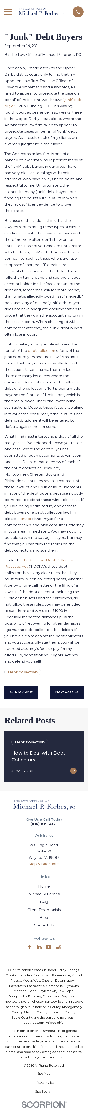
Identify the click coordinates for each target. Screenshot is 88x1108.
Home (44, 886)
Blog (44, 917)
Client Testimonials (44, 910)
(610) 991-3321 (44, 824)
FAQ (44, 902)
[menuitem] (44, 1073)
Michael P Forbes (44, 894)
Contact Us (44, 925)
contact (24, 518)
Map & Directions (44, 864)
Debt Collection (23, 672)
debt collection (41, 350)
